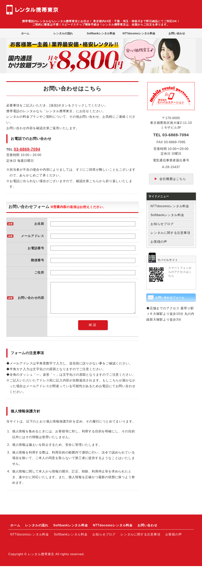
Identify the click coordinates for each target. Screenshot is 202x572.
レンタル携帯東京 (41, 560)
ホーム (25, 33)
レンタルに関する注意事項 (170, 232)
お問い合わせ (176, 33)
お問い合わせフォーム (169, 297)
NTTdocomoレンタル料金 (139, 33)
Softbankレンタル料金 (101, 33)
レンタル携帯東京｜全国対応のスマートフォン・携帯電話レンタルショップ (32, 9)
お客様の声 (159, 241)
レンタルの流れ (63, 33)
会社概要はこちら (172, 179)
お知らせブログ (162, 224)
